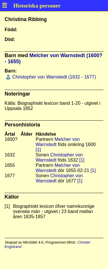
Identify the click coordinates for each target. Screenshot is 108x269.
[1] (38, 149)
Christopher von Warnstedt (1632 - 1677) (53, 76)
